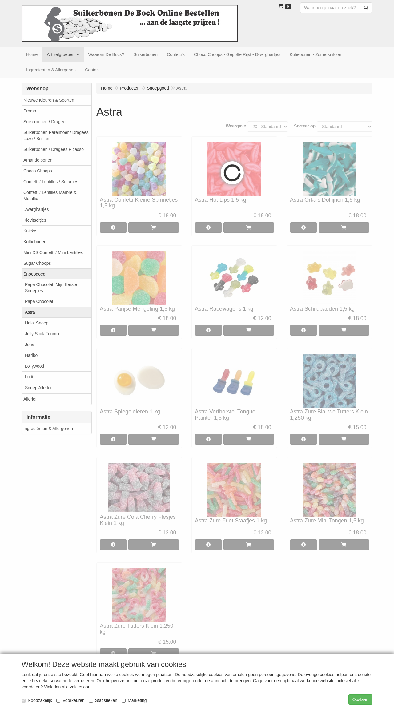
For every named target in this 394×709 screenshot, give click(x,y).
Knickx (29, 230)
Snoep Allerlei (38, 387)
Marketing (134, 700)
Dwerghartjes (36, 209)
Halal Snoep (36, 322)
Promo (29, 110)
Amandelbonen (37, 160)
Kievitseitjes (34, 220)
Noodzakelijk (37, 700)
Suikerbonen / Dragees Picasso (53, 149)
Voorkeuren (70, 700)
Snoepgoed (34, 274)
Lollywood (34, 366)
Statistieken (103, 700)
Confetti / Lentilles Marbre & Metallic (50, 195)
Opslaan (360, 699)
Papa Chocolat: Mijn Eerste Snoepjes (51, 287)
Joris (29, 344)
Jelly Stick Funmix (42, 333)
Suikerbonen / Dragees (45, 121)
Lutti (29, 376)
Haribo (31, 355)
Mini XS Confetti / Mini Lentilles (53, 252)
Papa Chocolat (39, 301)
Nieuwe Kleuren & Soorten (48, 100)
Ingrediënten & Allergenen (48, 428)
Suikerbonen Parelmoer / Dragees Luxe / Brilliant (56, 135)
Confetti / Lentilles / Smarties (50, 181)
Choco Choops (37, 170)
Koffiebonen (34, 241)
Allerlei (29, 399)
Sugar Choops (37, 263)
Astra (30, 312)
